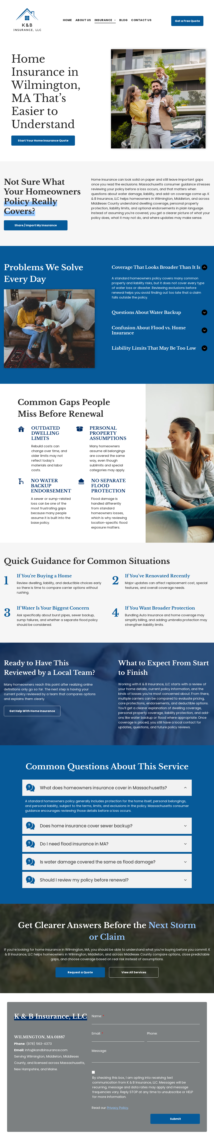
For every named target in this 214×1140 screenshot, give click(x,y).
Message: (99, 1032)
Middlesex (99, 203)
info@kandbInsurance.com (46, 1032)
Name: (97, 998)
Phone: (152, 1015)
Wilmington (164, 198)
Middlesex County (138, 936)
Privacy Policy (117, 1089)
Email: (96, 1015)
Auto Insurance (151, 615)
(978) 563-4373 (39, 1025)
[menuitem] (67, 20)
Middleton (182, 198)
